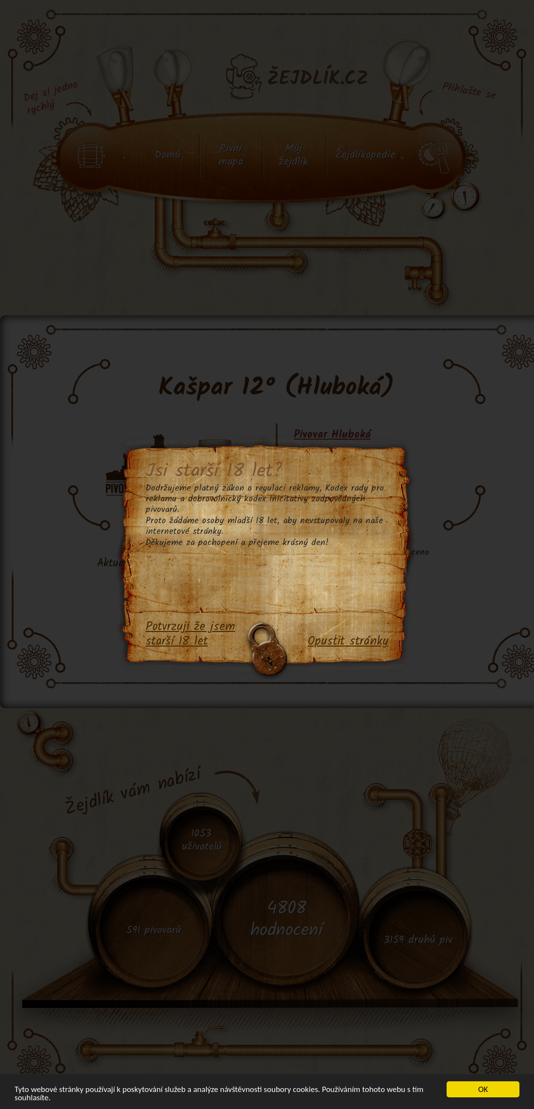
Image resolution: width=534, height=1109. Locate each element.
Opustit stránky (348, 641)
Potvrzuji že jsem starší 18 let (190, 634)
